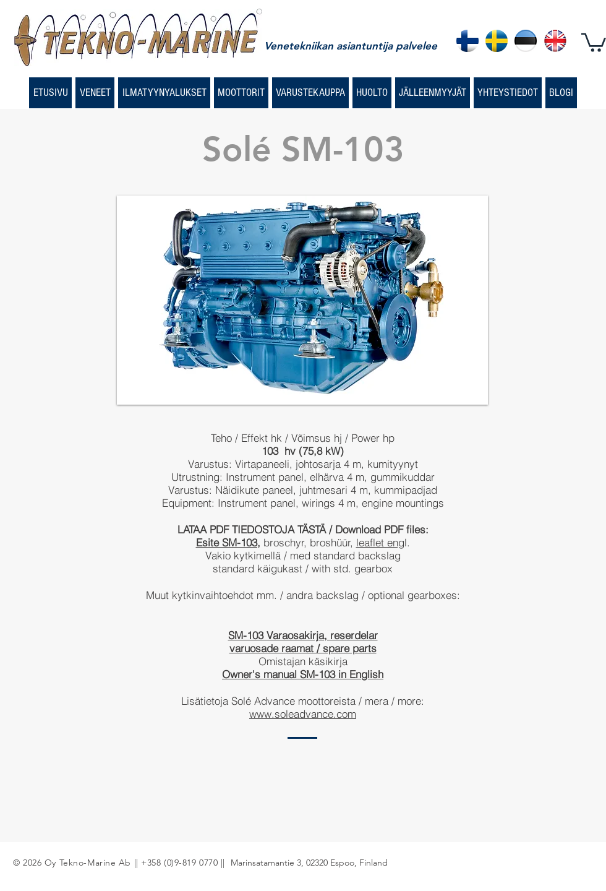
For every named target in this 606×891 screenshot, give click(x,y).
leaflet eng (380, 542)
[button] (593, 41)
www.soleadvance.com (302, 713)
